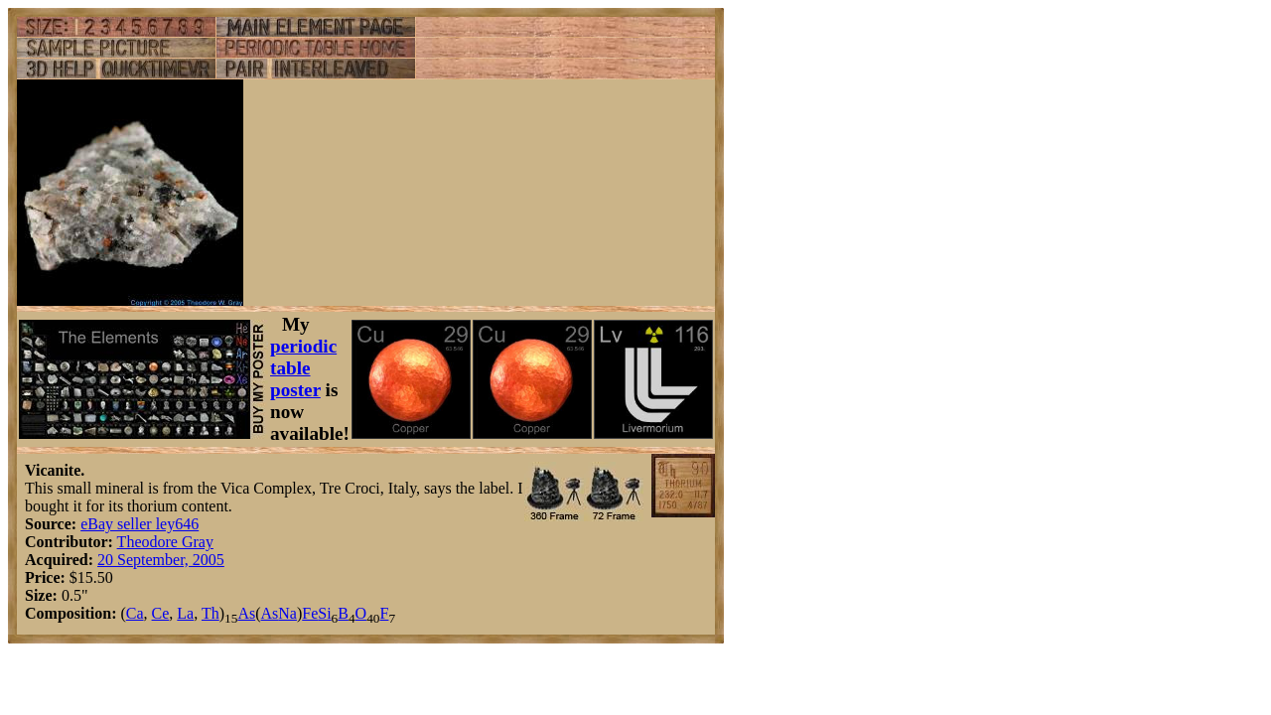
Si (324, 613)
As (246, 613)
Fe (310, 613)
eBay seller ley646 (139, 523)
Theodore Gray (165, 541)
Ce (161, 613)
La (185, 613)
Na (287, 613)
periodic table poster (303, 368)
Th (210, 613)
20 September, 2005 (160, 559)
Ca (135, 613)
